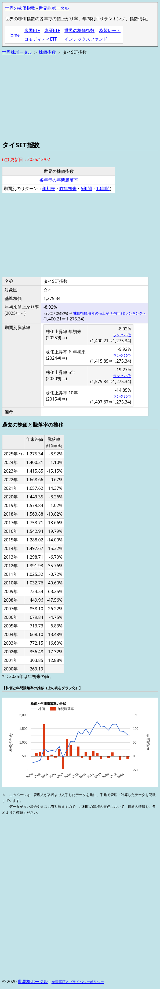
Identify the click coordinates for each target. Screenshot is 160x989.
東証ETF (52, 30)
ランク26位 (122, 375)
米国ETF (32, 30)
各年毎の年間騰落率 (58, 180)
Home (14, 35)
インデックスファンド (85, 39)
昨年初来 (68, 188)
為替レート (110, 30)
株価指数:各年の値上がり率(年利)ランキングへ (109, 313)
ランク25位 (122, 335)
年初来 (48, 188)
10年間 (103, 188)
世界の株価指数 (20, 8)
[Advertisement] (80, 97)
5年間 (86, 188)
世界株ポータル (54, 8)
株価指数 (47, 52)
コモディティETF (40, 39)
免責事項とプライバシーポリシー (78, 981)
